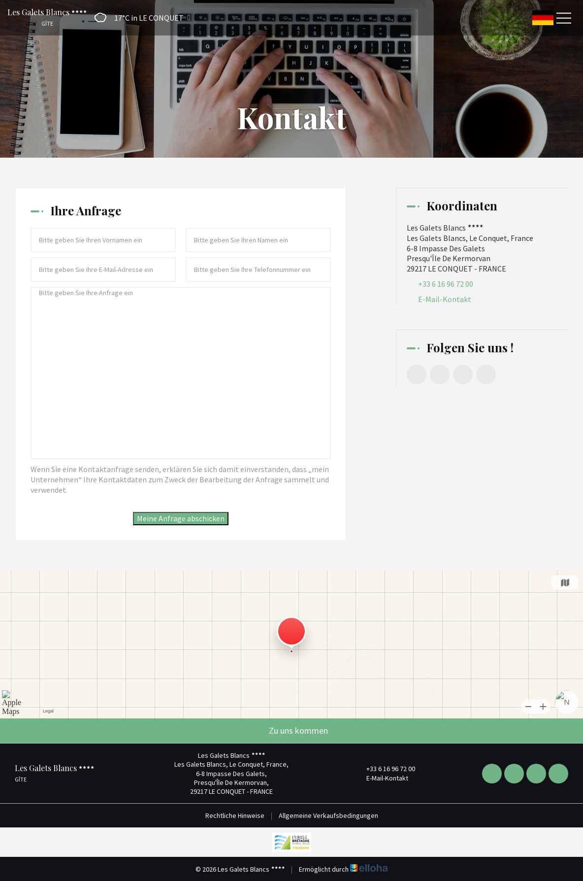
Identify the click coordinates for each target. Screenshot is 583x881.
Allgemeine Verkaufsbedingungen (328, 815)
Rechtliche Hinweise (234, 815)
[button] (139, 17)
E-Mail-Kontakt (444, 299)
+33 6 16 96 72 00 (385, 768)
